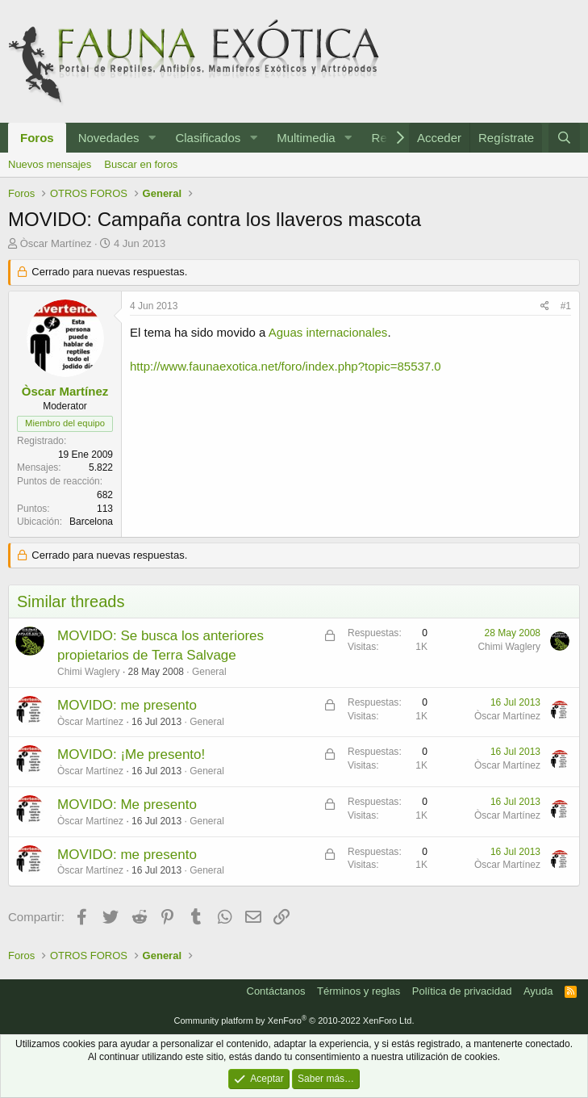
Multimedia (306, 138)
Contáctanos (276, 991)
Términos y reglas (358, 991)
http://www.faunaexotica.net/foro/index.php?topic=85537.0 (285, 366)
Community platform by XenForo (294, 1020)
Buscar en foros (140, 164)
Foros (37, 138)
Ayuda (538, 991)
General (209, 671)
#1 (566, 306)
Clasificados (207, 138)
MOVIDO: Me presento (127, 804)
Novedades (109, 138)
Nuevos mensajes (49, 164)
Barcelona (91, 521)
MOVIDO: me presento (127, 705)
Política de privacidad (462, 991)
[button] (151, 138)
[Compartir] (545, 306)
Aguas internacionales (328, 332)
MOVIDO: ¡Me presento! (131, 754)
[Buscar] (564, 138)
